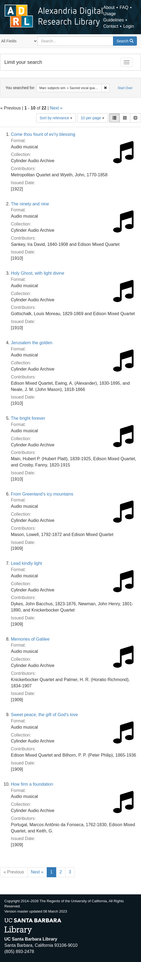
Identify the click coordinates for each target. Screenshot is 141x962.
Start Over (125, 88)
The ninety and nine (30, 204)
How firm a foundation (32, 784)
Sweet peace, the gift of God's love (44, 714)
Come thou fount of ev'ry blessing (43, 134)
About (109, 7)
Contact (110, 26)
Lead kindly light (26, 563)
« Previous (14, 872)
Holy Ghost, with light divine (37, 273)
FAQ (124, 7)
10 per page (92, 118)
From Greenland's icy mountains (42, 494)
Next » (56, 108)
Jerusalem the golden (31, 342)
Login (128, 26)
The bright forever (28, 418)
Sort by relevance (56, 118)
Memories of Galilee (30, 639)
